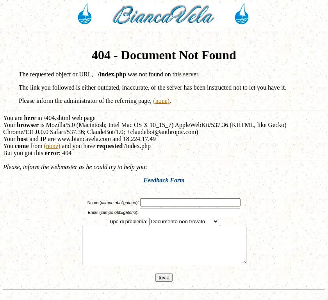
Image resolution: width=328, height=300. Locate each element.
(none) (161, 100)
